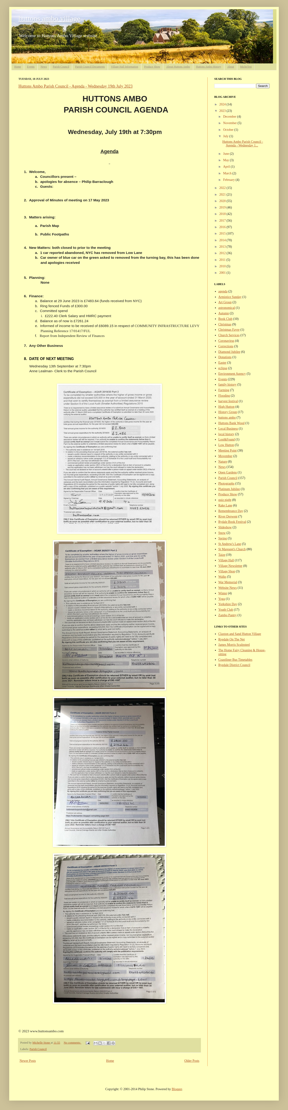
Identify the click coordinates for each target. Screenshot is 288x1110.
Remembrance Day (230, 511)
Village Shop (226, 571)
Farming (223, 390)
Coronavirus (226, 340)
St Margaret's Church (232, 549)
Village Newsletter (230, 566)
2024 (223, 104)
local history (226, 434)
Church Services (229, 335)
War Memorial (227, 582)
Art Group (225, 302)
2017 (223, 220)
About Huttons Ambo (178, 66)
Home (17, 66)
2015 (223, 233)
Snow (222, 533)
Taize (221, 554)
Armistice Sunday (230, 297)
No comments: (72, 1042)
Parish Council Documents (90, 66)
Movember (225, 456)
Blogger (177, 1089)
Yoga (221, 599)
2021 (223, 194)
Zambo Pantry (227, 615)
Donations (225, 357)
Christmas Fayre (229, 329)
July (226, 136)
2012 (223, 253)
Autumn (223, 313)
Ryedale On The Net (231, 639)
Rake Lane (225, 505)
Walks (222, 576)
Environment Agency (232, 373)
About (230, 66)
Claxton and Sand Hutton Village (239, 634)
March (227, 173)
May (226, 160)
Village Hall (226, 560)
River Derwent (228, 516)
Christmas (225, 324)
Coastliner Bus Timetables (235, 659)
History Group (227, 412)
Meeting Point (227, 450)
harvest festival (228, 401)
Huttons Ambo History (208, 66)
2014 (223, 240)
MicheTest (246, 66)
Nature (222, 461)
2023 (223, 111)
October (228, 129)
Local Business (228, 428)
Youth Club (225, 609)
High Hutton (226, 406)
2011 (222, 260)
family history (227, 384)
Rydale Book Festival (232, 522)
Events (31, 66)
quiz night (224, 500)
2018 (223, 214)
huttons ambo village (49, 18)
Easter (222, 362)
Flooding (224, 395)
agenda (223, 291)
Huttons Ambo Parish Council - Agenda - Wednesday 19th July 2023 (75, 86)
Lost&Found (226, 439)
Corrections (225, 346)
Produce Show (152, 66)
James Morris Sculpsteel (234, 644)
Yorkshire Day (227, 604)
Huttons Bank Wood (231, 423)
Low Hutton (226, 445)
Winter (222, 593)
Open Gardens (227, 472)
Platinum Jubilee (229, 489)
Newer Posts (28, 1060)
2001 (223, 272)
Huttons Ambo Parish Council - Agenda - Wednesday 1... (242, 143)
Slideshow (225, 527)
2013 (223, 246)
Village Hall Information (124, 66)
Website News (227, 587)
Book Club (225, 319)
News (44, 66)
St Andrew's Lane (229, 544)
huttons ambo (227, 417)
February (229, 180)
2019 (223, 207)
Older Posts (191, 1060)
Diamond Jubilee (229, 352)
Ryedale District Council (234, 665)
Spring (222, 538)
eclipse (222, 368)
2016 (223, 227)
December (230, 116)
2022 (223, 188)
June (226, 153)
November (230, 123)
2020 (223, 201)
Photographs (226, 483)
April (227, 166)
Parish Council (61, 66)
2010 (223, 266)
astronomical (226, 307)
